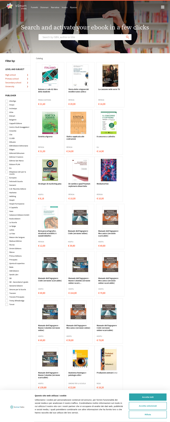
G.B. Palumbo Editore (17, 189)
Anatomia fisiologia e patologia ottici (125, 279)
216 (110, 349)
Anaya (11, 105)
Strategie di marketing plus (99, 137)
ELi (10, 168)
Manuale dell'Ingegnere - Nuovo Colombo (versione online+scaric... (73, 235)
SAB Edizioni (14, 271)
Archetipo (13, 108)
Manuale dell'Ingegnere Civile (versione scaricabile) (47, 233)
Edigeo (12, 149)
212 (80, 349)
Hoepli (11, 200)
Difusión (12, 142)
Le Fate (12, 233)
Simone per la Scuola (17, 289)
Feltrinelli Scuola (16, 181)
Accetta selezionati (148, 396)
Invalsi (64, 7)
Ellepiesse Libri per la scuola (17, 173)
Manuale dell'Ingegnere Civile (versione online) (99, 186)
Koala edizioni (14, 219)
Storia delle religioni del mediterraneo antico (72, 92)
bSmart (12, 116)
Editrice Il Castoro (16, 157)
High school (10, 75)
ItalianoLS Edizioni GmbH (19, 215)
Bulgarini (12, 120)
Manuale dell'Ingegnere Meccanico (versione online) (47, 282)
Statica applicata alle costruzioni (47, 137)
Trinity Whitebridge (16, 301)
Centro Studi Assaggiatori (19, 127)
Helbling (12, 196)
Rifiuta (148, 404)
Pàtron (12, 252)
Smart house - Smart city (98, 326)
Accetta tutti (148, 387)
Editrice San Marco (16, 161)
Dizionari (44, 7)
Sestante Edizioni (16, 286)
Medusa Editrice (15, 241)
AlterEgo (12, 101)
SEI (10, 278)
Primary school (12, 78)
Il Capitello (13, 207)
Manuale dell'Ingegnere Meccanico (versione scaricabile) (124, 187)
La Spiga (12, 226)
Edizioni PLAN (14, 164)
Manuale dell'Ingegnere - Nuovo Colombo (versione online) (125, 235)
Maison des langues (17, 237)
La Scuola (13, 222)
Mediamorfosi (44, 184)
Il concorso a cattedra (73, 136)
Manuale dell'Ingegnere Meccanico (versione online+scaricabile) (98, 235)
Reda (11, 267)
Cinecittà (12, 131)
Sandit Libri (13, 274)
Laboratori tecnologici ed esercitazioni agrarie (125, 328)
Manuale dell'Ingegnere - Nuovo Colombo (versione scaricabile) (99, 282)
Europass (13, 178)
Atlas (11, 112)
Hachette (12, 193)
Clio (10, 134)
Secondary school (13, 82)
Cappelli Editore (15, 123)
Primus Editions (15, 256)
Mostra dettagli (140, 417)
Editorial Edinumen (16, 153)
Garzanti (12, 185)
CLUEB (11, 138)
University (9, 86)
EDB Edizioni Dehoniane (18, 146)
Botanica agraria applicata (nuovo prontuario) (71, 328)
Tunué (11, 304)
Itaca (11, 211)
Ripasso (73, 7)
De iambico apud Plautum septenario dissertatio (124, 139)
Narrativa (55, 7)
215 (103, 349)
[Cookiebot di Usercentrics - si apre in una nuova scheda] (17, 417)
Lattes (11, 230)
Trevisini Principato (16, 297)
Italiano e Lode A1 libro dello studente (48, 90)
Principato (13, 260)
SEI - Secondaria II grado (18, 282)
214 (95, 349)
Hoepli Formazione (16, 204)
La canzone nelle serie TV (99, 90)
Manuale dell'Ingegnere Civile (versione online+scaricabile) (73, 282)
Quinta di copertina (16, 263)
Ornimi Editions (15, 248)
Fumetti (34, 7)
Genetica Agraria (123, 89)
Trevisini (12, 293)
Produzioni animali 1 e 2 (47, 326)
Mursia (11, 245)
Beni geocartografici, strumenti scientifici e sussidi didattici (73, 186)
